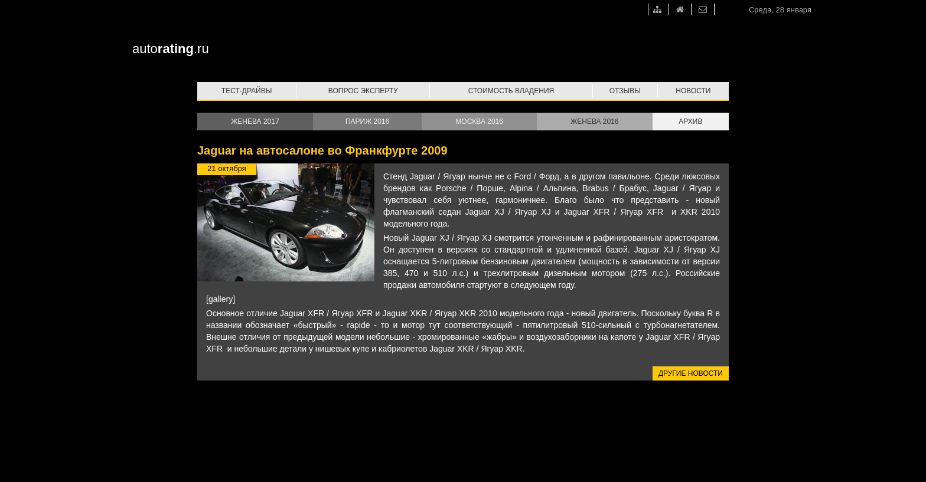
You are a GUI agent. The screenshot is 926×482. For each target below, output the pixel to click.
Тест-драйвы (246, 91)
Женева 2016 (594, 121)
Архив (690, 121)
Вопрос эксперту (363, 91)
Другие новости (690, 373)
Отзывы (625, 91)
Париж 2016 (367, 121)
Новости (693, 91)
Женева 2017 (255, 121)
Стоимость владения (511, 91)
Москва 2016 (479, 121)
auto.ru (170, 48)
